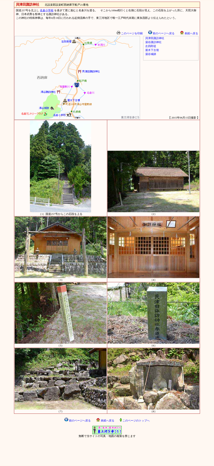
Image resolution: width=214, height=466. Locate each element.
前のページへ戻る (161, 33)
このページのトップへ (135, 420)
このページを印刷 (130, 33)
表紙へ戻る (189, 33)
